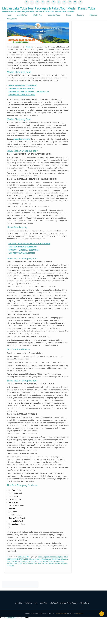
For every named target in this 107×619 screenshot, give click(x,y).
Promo (68, 15)
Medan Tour (37, 15)
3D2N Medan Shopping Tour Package (38, 559)
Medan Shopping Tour (56, 561)
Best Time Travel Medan (39, 561)
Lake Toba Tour (22, 15)
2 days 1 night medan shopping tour (50, 557)
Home (9, 15)
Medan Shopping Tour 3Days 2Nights (20, 563)
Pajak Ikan (37, 563)
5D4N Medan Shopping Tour (20, 561)
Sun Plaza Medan (48, 563)
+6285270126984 (11, 618)
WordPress (79, 613)
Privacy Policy (12, 19)
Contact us (80, 15)
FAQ (36, 603)
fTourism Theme (61, 613)
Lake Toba (43, 603)
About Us (93, 15)
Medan (29, 47)
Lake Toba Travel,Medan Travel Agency (63, 603)
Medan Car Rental (54, 15)
